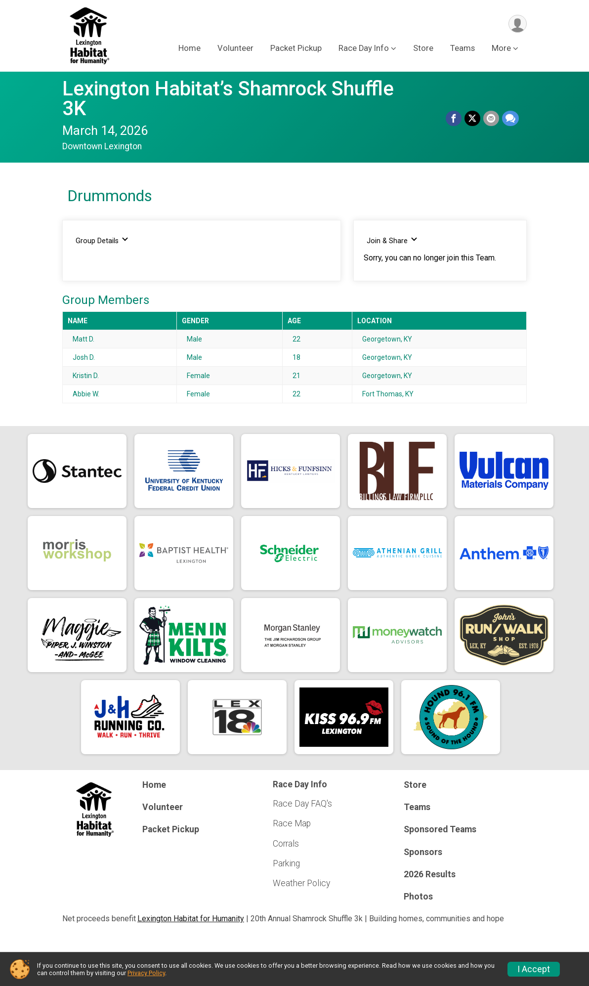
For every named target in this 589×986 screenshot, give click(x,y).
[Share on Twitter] (472, 119)
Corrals (286, 844)
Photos (418, 896)
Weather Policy (301, 883)
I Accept (533, 969)
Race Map (292, 823)
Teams (462, 48)
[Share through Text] (510, 119)
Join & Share (392, 240)
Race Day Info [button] (363, 48)
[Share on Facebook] (454, 119)
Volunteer (235, 48)
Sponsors (423, 852)
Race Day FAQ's (302, 804)
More (501, 48)
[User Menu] (517, 24)
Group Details (102, 240)
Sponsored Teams (440, 829)
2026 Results (430, 874)
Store (423, 48)
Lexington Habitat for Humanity (190, 918)
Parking (286, 863)
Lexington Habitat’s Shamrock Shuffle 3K (228, 98)
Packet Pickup (296, 48)
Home (189, 48)
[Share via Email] (491, 119)
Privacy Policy (146, 973)
